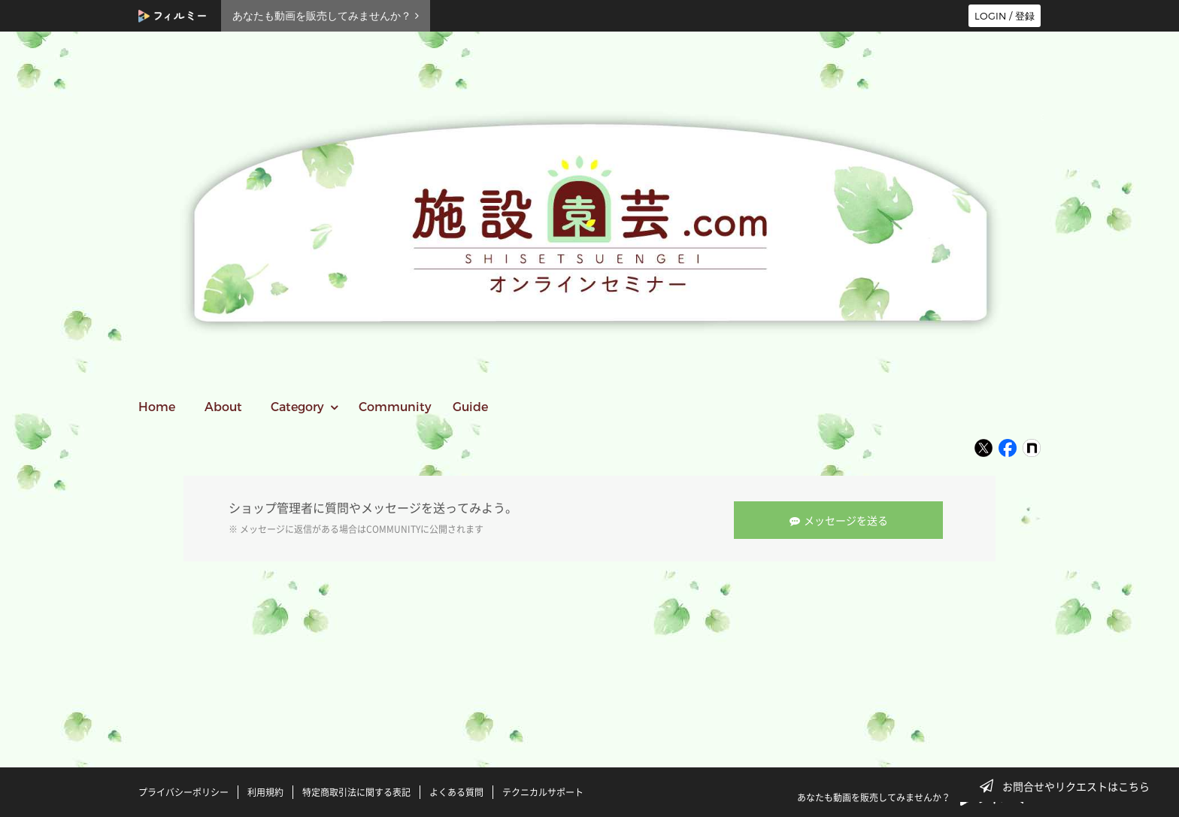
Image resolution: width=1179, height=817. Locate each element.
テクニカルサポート (542, 789)
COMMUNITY (393, 527)
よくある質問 (456, 789)
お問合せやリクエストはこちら (1069, 786)
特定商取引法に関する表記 (356, 789)
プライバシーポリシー (183, 789)
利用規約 (265, 789)
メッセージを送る (842, 517)
